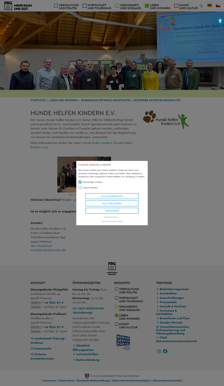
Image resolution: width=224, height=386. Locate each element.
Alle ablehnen (112, 203)
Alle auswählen (112, 196)
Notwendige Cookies (90, 182)
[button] (220, 20)
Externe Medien (88, 187)
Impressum (106, 221)
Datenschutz (117, 221)
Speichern (112, 211)
